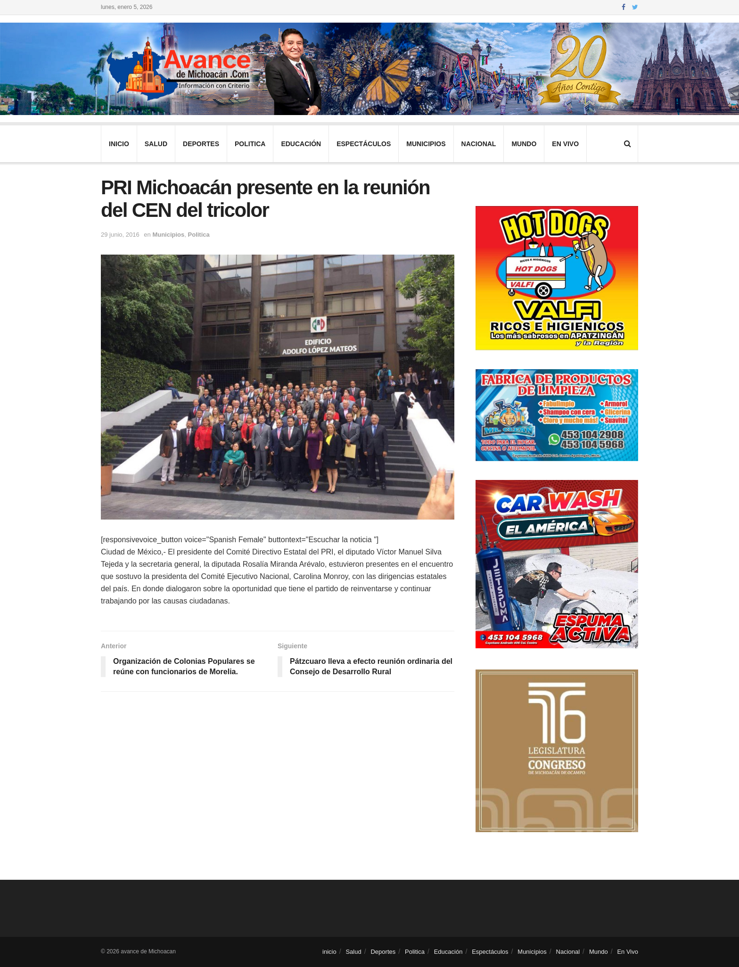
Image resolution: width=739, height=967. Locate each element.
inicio (119, 144)
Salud (156, 144)
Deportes (201, 144)
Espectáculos (364, 144)
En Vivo (565, 144)
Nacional (478, 144)
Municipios (425, 144)
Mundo (523, 144)
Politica (250, 144)
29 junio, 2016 (120, 234)
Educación (301, 144)
